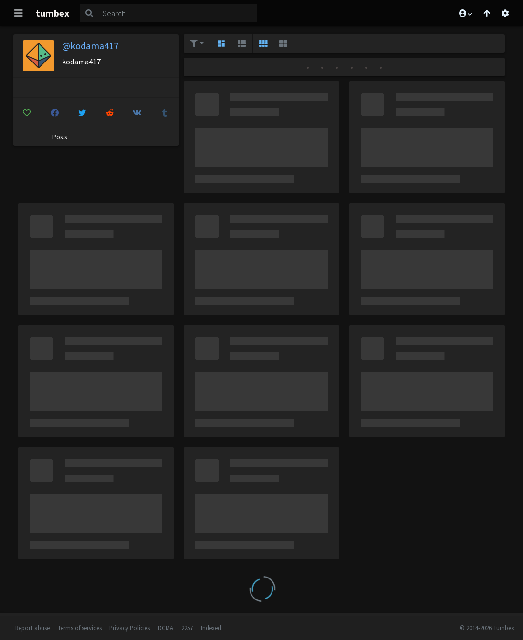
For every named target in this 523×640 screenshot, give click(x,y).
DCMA (165, 628)
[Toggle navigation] (18, 13)
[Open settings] (505, 13)
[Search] (178, 13)
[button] (465, 13)
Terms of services (80, 628)
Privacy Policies (129, 628)
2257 (187, 628)
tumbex (52, 13)
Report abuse (32, 628)
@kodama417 (90, 46)
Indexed (211, 628)
